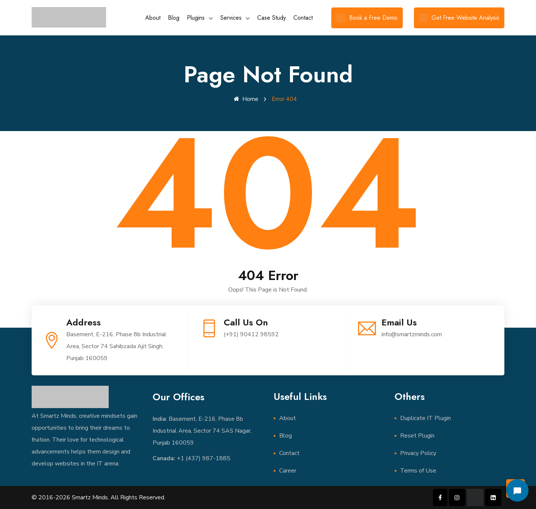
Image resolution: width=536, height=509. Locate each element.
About (152, 17)
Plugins (196, 17)
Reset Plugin (417, 436)
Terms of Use (418, 471)
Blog (173, 17)
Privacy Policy (418, 453)
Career (287, 471)
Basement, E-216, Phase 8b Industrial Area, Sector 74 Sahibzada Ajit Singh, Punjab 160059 (116, 346)
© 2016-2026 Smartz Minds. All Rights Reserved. (98, 497)
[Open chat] (517, 490)
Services (231, 17)
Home (246, 99)
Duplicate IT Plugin (425, 418)
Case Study (271, 17)
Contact (303, 17)
